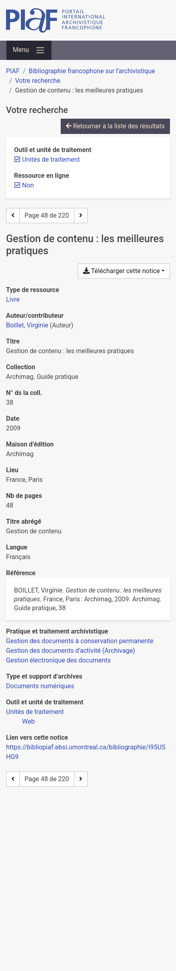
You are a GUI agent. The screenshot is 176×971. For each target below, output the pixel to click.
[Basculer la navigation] (28, 50)
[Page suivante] (81, 215)
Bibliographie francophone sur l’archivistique (92, 71)
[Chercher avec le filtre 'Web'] (28, 721)
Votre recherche (37, 80)
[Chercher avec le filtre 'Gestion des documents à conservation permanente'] (79, 641)
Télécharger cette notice (121, 271)
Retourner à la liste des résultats (115, 126)
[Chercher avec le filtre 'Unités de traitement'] (35, 712)
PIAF (13, 71)
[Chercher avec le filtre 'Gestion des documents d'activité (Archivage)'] (70, 650)
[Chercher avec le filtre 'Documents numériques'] (40, 686)
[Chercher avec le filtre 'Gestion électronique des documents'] (58, 660)
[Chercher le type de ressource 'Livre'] (13, 299)
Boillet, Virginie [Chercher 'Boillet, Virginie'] (27, 325)
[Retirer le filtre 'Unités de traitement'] (51, 159)
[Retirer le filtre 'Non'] (28, 185)
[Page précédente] (13, 215)
